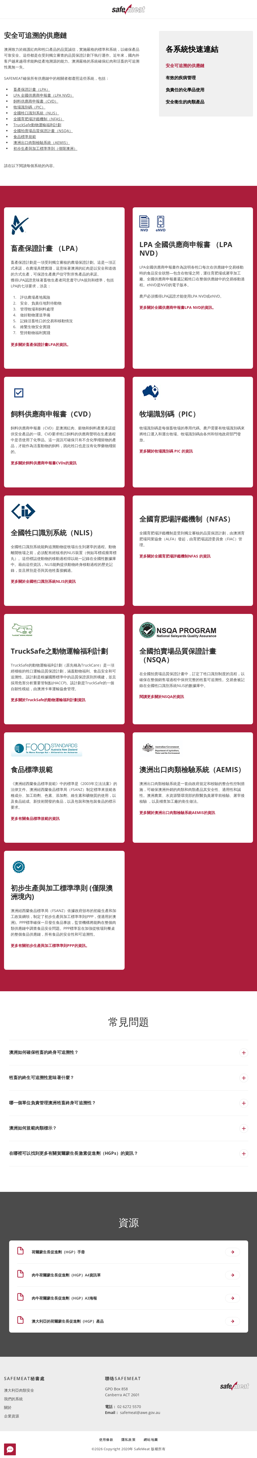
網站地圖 (151, 1439)
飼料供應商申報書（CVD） (35, 101)
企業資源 (11, 1416)
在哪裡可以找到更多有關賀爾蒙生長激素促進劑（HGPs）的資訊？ (73, 1153)
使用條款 (106, 1439)
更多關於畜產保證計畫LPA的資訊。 (41, 344)
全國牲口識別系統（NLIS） (36, 112)
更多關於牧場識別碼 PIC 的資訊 (166, 451)
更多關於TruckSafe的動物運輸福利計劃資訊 (48, 699)
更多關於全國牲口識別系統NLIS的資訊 (43, 581)
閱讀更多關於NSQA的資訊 (161, 696)
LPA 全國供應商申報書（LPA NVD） (43, 95)
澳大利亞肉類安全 (19, 1390)
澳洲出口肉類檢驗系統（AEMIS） (41, 142)
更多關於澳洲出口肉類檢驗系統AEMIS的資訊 (177, 812)
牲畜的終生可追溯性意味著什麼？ (41, 1077)
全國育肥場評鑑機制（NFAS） (38, 118)
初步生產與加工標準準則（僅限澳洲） (45, 148)
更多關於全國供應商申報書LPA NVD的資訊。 (177, 307)
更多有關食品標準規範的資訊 (35, 818)
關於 (8, 1407)
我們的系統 (13, 1398)
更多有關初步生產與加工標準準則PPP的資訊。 (50, 945)
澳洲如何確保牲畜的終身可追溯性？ (44, 1052)
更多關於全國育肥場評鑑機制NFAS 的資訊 (175, 556)
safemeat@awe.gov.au (140, 1412)
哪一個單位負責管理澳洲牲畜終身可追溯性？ (52, 1103)
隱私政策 (128, 1439)
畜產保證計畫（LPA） (31, 89)
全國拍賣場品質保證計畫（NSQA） (43, 130)
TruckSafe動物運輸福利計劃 (37, 124)
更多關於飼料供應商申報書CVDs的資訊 (44, 462)
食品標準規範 (24, 136)
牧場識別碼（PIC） (29, 107)
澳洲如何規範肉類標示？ (33, 1128)
